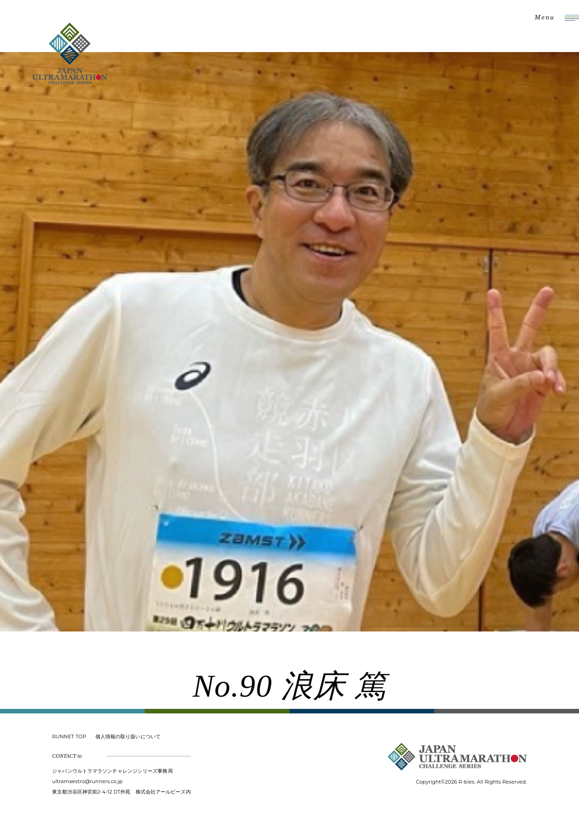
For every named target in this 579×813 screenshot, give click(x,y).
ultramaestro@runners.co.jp (87, 781)
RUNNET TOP (69, 736)
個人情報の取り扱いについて (128, 736)
